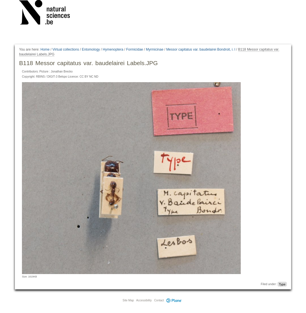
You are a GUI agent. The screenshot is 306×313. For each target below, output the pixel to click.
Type (282, 284)
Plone (174, 300)
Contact (159, 300)
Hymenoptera (113, 49)
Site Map (128, 300)
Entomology (91, 49)
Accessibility (144, 300)
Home (45, 49)
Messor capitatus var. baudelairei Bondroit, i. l (200, 49)
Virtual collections (65, 49)
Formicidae (134, 49)
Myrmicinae (154, 49)
